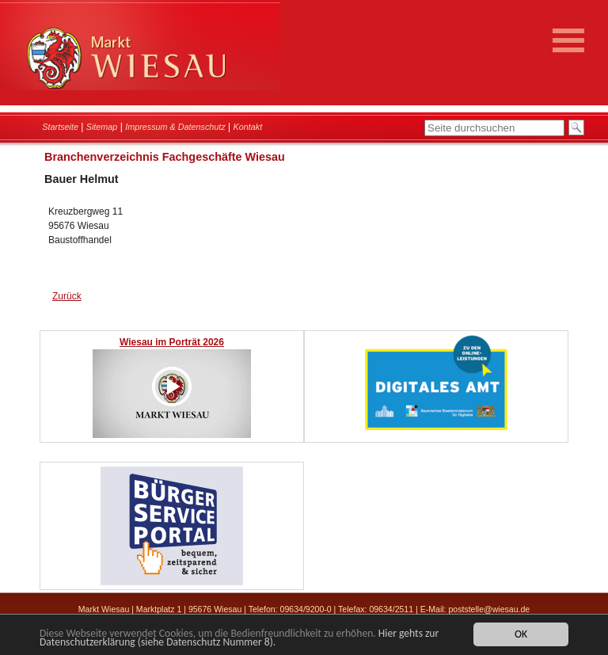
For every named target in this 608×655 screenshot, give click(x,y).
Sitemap (102, 126)
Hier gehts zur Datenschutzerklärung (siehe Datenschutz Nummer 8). (239, 638)
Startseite (60, 126)
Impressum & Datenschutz (175, 126)
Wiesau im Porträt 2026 (172, 342)
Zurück (67, 296)
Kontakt (248, 126)
